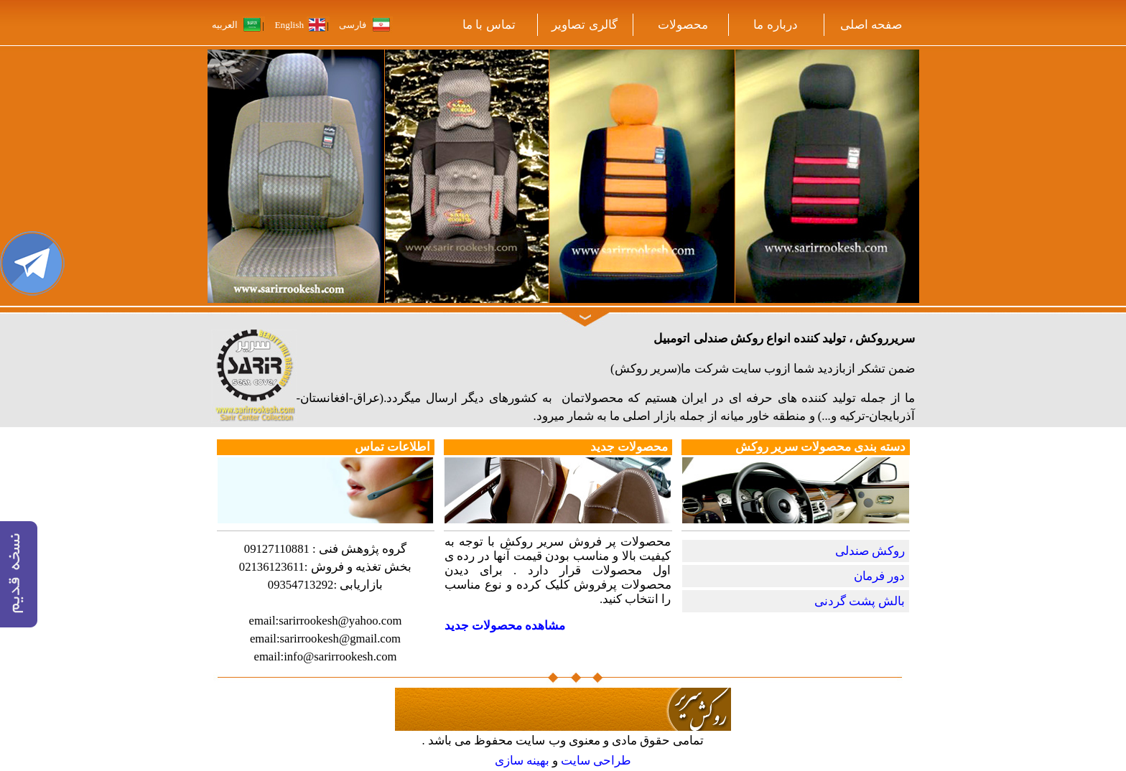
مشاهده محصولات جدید (505, 625)
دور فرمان (879, 576)
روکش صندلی (870, 551)
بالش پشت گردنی (860, 601)
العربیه (226, 24)
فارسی (352, 24)
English (289, 24)
